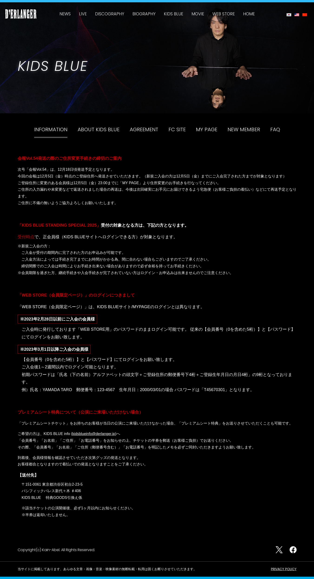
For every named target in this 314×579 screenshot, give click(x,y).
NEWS (65, 14)
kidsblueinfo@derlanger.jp (93, 434)
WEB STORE (223, 14)
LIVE (83, 14)
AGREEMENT (144, 129)
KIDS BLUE (173, 14)
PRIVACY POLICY (284, 569)
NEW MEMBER (244, 129)
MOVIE (198, 14)
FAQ (275, 129)
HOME (249, 14)
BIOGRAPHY (143, 14)
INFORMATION (50, 129)
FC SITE (177, 129)
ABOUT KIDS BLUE (98, 129)
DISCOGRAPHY (109, 14)
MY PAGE (206, 129)
